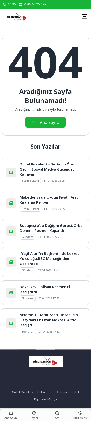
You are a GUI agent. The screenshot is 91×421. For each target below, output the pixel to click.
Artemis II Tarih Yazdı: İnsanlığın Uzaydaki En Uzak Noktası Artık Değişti (49, 319)
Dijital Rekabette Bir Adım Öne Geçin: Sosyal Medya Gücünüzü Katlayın (47, 169)
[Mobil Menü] (84, 16)
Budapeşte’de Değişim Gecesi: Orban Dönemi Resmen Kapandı (52, 228)
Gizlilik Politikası (23, 392)
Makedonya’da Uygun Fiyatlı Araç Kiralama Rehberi (49, 200)
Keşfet (75, 392)
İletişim (62, 392)
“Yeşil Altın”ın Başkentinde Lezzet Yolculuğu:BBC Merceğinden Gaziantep (49, 258)
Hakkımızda (45, 392)
